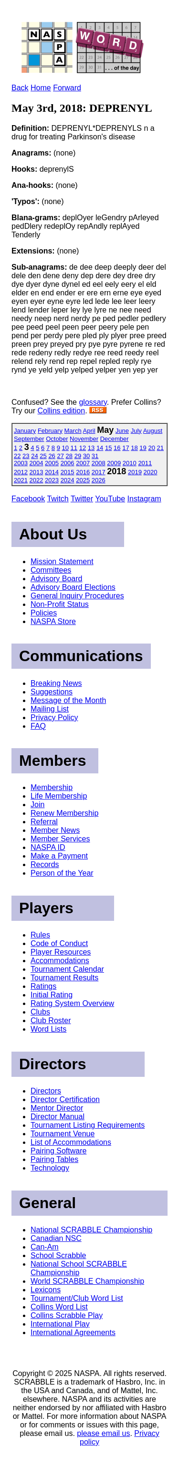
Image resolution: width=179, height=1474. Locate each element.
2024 (67, 480)
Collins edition (61, 411)
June (122, 430)
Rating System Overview (72, 1003)
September (29, 438)
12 (82, 447)
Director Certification (65, 1099)
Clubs (40, 1012)
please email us (103, 1433)
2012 (21, 472)
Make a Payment (59, 856)
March (73, 430)
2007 (83, 463)
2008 (98, 463)
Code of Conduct (59, 943)
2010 (130, 463)
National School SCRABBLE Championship (79, 1268)
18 (134, 447)
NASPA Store (53, 621)
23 (25, 455)
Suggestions (52, 692)
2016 (83, 472)
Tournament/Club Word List (77, 1298)
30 (86, 455)
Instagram (144, 499)
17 (125, 447)
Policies (44, 613)
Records (45, 864)
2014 (52, 472)
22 (17, 455)
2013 (36, 472)
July (136, 430)
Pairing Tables (54, 1159)
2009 (114, 463)
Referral (44, 822)
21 (160, 447)
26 (51, 455)
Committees (51, 570)
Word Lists (48, 1029)
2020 (151, 472)
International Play (60, 1324)
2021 (21, 480)
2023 (52, 480)
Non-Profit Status (60, 604)
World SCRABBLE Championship (87, 1281)
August (152, 430)
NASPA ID (48, 847)
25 (43, 455)
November (84, 438)
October (57, 438)
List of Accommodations (71, 1142)
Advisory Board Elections (73, 587)
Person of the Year (62, 873)
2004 (36, 463)
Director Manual (57, 1117)
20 (151, 447)
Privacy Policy (54, 717)
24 (34, 455)
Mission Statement (62, 561)
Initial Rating (52, 995)
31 (95, 455)
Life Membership (59, 796)
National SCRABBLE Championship (91, 1230)
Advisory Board (57, 579)
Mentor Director (57, 1108)
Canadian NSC (56, 1238)
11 (74, 447)
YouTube (110, 499)
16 (117, 447)
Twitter (82, 499)
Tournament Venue (63, 1134)
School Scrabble (58, 1255)
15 (108, 447)
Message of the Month (68, 700)
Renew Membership (64, 813)
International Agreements (73, 1332)
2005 (52, 463)
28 (69, 455)
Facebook (28, 499)
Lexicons (46, 1290)
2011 (145, 463)
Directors (46, 1091)
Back (20, 88)
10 (65, 447)
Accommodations (60, 961)
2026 (98, 480)
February (50, 430)
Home (41, 88)
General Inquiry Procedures (77, 596)
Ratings (43, 986)
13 (91, 447)
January (25, 430)
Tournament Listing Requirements (88, 1125)
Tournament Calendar (67, 969)
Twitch (57, 499)
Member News (55, 830)
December (114, 438)
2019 (135, 472)
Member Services (60, 839)
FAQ (38, 726)
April (89, 430)
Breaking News (56, 683)
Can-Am (45, 1247)
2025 (83, 480)
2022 (36, 480)
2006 (67, 463)
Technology (50, 1168)
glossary (92, 402)
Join (37, 804)
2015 (67, 472)
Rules (40, 935)
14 (99, 447)
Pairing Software (58, 1151)
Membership (52, 787)
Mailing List (50, 709)
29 (77, 455)
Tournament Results (64, 978)
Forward (67, 88)
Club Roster (51, 1020)
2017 (98, 472)
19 (142, 447)
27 (60, 455)
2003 (21, 463)
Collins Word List (59, 1307)
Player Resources (61, 952)
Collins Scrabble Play (67, 1315)
